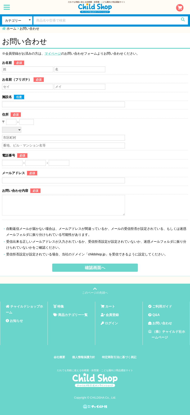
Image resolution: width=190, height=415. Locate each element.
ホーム (11, 28)
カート (108, 306)
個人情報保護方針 (83, 357)
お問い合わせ (160, 323)
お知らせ (14, 321)
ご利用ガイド (160, 306)
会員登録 (110, 315)
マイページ (53, 53)
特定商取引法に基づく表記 (119, 357)
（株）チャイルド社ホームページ (166, 334)
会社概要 (59, 357)
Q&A (154, 315)
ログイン (109, 323)
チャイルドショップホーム (24, 309)
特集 (58, 306)
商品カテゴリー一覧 (70, 315)
